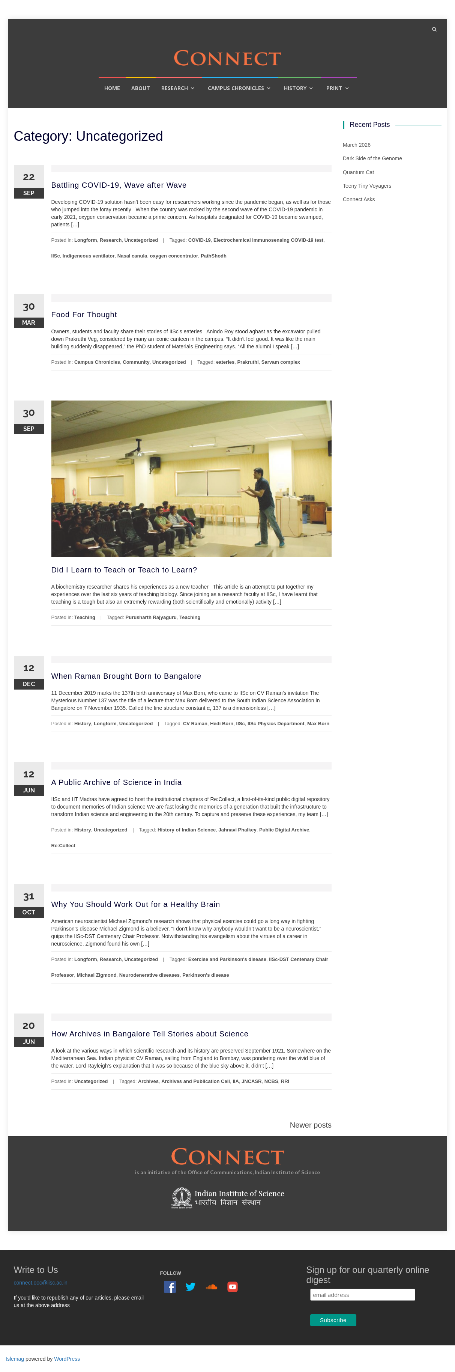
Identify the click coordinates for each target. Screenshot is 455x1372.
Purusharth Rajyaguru (151, 617)
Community (136, 362)
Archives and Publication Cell (195, 1081)
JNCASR (251, 1081)
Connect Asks (359, 199)
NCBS (271, 1081)
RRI (285, 1081)
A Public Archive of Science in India (116, 782)
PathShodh (214, 256)
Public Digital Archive (284, 830)
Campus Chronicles (236, 88)
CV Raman (195, 723)
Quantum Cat (358, 172)
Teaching (84, 617)
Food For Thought (84, 314)
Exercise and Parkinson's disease (227, 959)
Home (112, 88)
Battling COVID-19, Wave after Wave (119, 185)
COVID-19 (199, 240)
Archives (148, 1081)
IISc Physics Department (276, 723)
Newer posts (311, 1125)
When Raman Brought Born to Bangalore (126, 676)
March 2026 (357, 145)
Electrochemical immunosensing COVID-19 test (268, 240)
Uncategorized (141, 240)
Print (334, 88)
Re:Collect (63, 845)
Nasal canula (132, 256)
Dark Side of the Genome (372, 158)
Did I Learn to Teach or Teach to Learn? (124, 570)
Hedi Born (221, 723)
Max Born (318, 723)
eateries (225, 362)
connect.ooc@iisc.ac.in (41, 1283)
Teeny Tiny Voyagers (367, 186)
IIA (236, 1081)
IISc (55, 256)
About (140, 88)
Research (174, 88)
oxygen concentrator (174, 256)
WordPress (67, 1359)
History (295, 88)
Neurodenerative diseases (149, 975)
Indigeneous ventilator (89, 256)
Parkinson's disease (205, 975)
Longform (85, 240)
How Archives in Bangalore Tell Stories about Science (150, 1034)
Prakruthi (247, 362)
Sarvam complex (280, 362)
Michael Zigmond (96, 975)
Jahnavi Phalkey (238, 830)
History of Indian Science (187, 830)
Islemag (15, 1359)
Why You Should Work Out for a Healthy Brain (136, 904)
